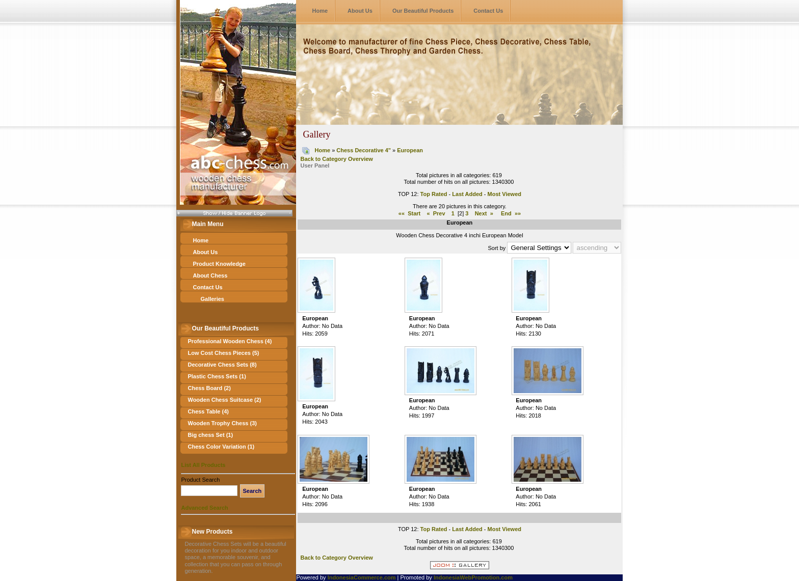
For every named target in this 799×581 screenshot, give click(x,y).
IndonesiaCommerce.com (362, 577)
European (410, 150)
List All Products (203, 465)
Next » (484, 213)
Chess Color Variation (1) (221, 447)
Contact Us (488, 11)
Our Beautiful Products (423, 11)
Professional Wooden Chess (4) (230, 341)
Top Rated (433, 194)
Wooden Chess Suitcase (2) (224, 400)
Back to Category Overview (336, 159)
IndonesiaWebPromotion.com (473, 577)
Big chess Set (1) (210, 435)
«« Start (409, 213)
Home (320, 11)
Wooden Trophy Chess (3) (222, 423)
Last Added (467, 194)
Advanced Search (204, 508)
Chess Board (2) (209, 388)
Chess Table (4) (208, 411)
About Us (360, 11)
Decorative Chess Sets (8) (222, 365)
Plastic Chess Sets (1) (217, 376)
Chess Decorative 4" (363, 150)
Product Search (200, 480)
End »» (511, 213)
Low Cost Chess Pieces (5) (223, 353)
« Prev (436, 213)
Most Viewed (504, 194)
